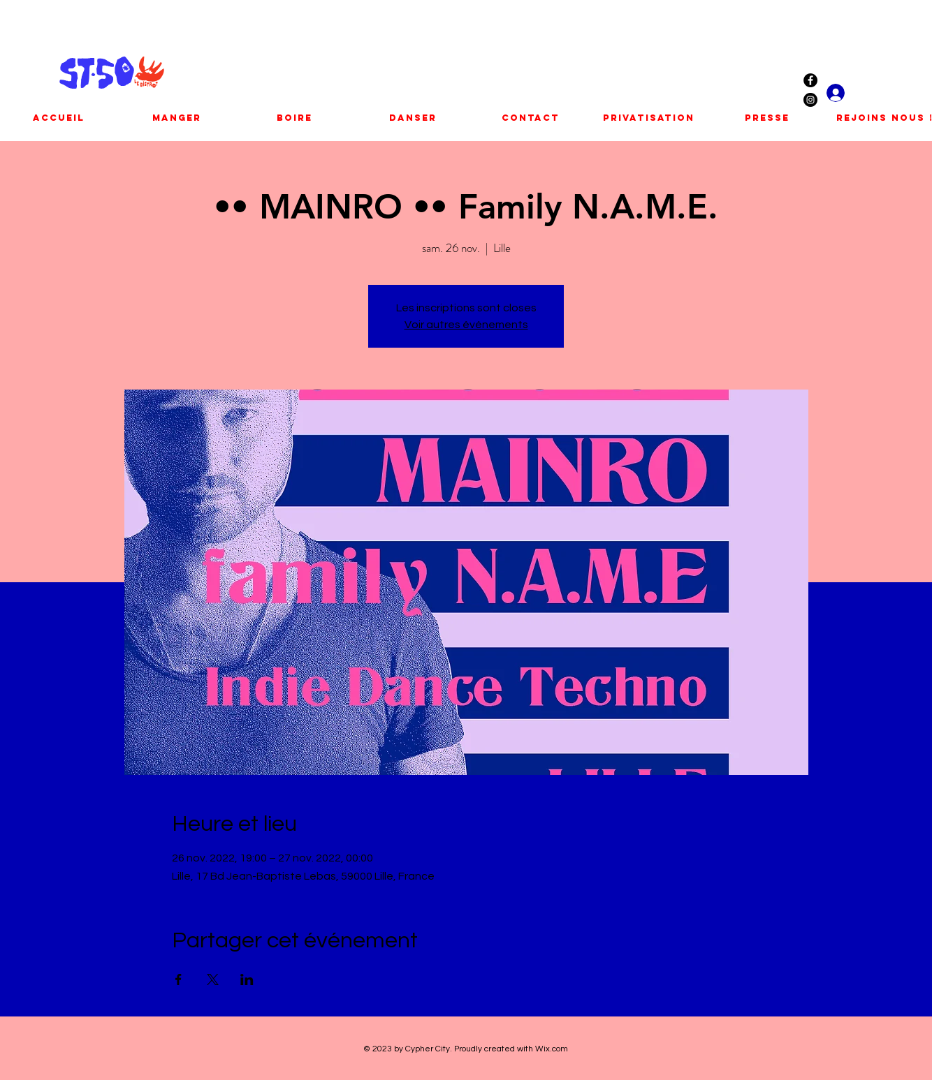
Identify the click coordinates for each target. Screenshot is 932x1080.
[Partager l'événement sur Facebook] (178, 979)
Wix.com (551, 1048)
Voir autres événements (466, 324)
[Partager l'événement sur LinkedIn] (247, 979)
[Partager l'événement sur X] (212, 979)
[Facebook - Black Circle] (810, 80)
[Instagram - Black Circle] (810, 100)
